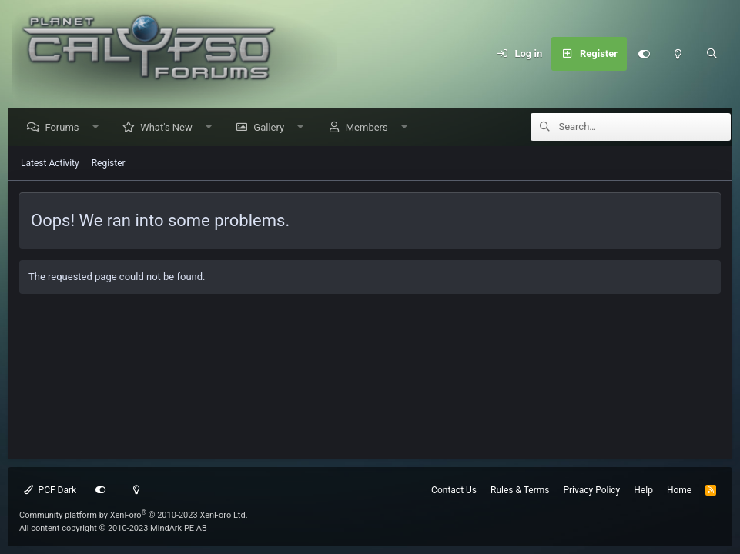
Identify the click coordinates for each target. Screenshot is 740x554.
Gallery (271, 127)
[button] (98, 127)
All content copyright (113, 528)
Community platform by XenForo (133, 515)
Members (369, 127)
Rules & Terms (520, 490)
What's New (169, 127)
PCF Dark (50, 490)
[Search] (711, 54)
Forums (65, 127)
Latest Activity (50, 163)
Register (109, 163)
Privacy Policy (591, 490)
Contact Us (454, 490)
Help (643, 490)
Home (679, 490)
